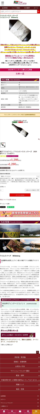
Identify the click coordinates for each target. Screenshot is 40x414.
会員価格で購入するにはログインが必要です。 (13, 170)
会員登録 (3, 396)
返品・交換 (20, 389)
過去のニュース (36, 411)
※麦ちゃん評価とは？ (7, 344)
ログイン (3, 399)
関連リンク (20, 384)
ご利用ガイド (4, 406)
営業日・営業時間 (20, 362)
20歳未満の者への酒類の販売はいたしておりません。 (20, 380)
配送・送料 (20, 375)
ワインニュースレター (7, 403)
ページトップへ (37, 352)
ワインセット (20, 411)
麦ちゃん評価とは (28, 411)
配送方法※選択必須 (5, 173)
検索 (38, 11)
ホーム (4, 411)
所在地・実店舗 (20, 357)
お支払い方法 (20, 366)
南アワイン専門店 (12, 411)
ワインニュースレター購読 (20, 371)
